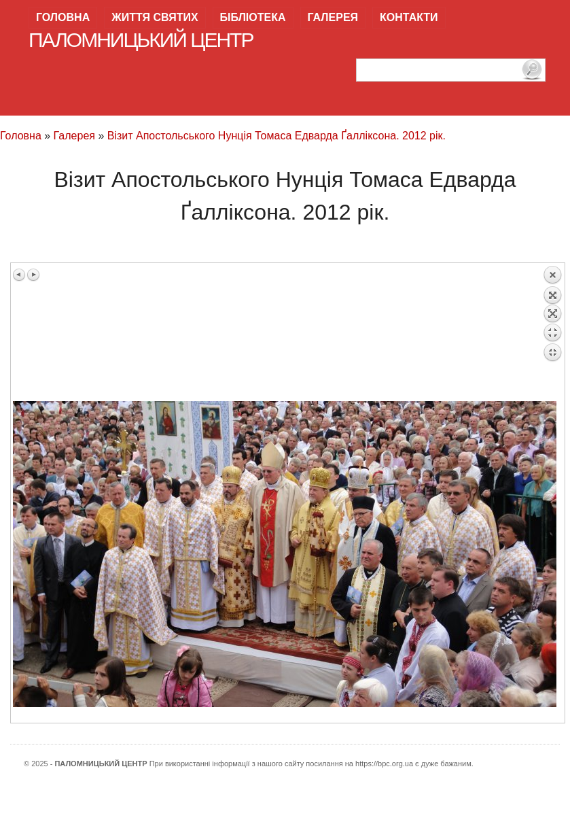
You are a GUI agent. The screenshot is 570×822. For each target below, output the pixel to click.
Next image (33, 274)
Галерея (333, 17)
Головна (63, 17)
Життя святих (154, 17)
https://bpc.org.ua (384, 763)
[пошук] (451, 70)
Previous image (19, 274)
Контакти (409, 17)
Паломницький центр (141, 40)
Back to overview (552, 333)
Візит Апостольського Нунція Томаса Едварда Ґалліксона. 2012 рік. (276, 135)
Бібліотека (253, 17)
